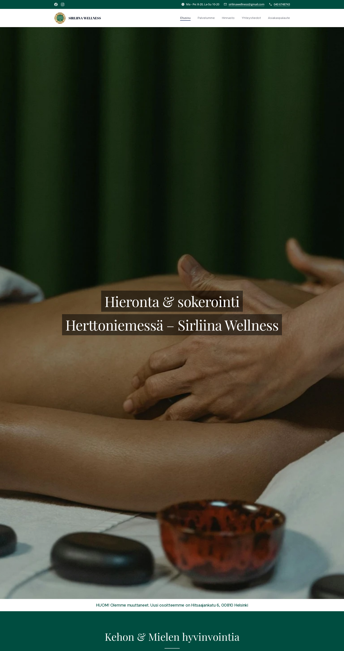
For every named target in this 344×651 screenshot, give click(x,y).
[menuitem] (186, 18)
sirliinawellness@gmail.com (246, 4)
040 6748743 (282, 4)
